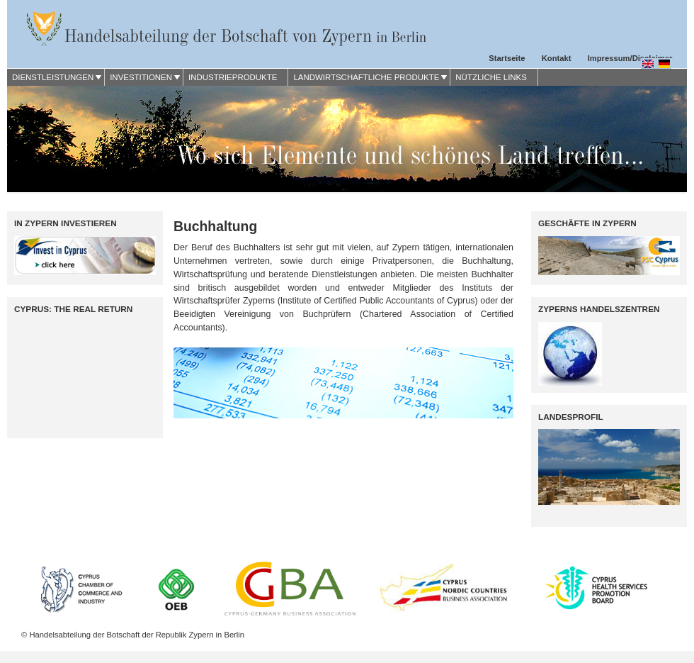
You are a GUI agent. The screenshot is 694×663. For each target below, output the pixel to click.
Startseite (507, 58)
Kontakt (556, 58)
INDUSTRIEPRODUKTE (232, 77)
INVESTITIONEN (141, 77)
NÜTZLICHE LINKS (491, 77)
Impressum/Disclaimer (630, 58)
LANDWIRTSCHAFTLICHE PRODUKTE (366, 77)
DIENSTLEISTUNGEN (52, 77)
